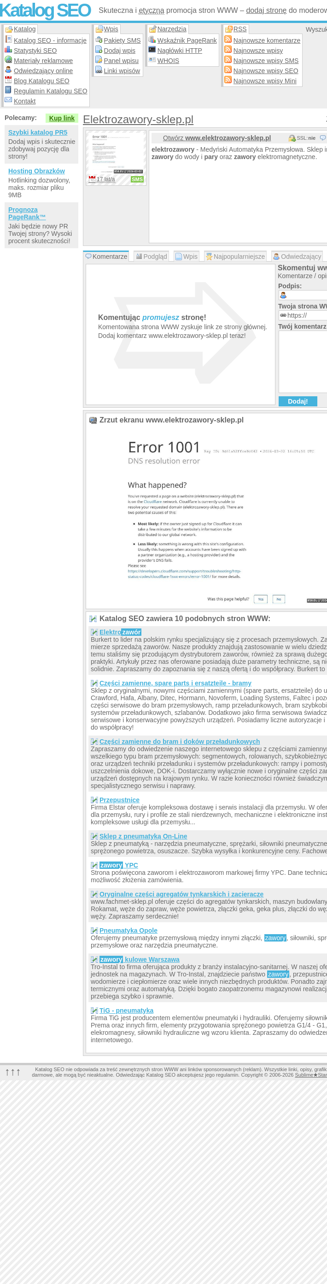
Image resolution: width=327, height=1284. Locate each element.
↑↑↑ (13, 1071)
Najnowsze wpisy (258, 50)
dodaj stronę (266, 10)
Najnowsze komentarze (267, 40)
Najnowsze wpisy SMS (266, 60)
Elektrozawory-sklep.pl (138, 119)
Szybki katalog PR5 (37, 132)
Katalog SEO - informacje (50, 40)
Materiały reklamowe (43, 60)
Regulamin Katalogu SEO (51, 91)
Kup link (62, 118)
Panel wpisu (121, 60)
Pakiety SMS (122, 40)
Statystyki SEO (35, 50)
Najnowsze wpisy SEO (266, 70)
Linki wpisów (122, 70)
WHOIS (168, 60)
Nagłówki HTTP (180, 50)
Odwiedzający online (43, 70)
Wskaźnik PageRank (187, 40)
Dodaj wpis (119, 50)
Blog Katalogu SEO (42, 81)
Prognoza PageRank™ (27, 213)
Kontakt (24, 101)
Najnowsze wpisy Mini (265, 81)
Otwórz (217, 138)
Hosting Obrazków (36, 171)
